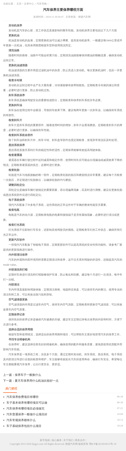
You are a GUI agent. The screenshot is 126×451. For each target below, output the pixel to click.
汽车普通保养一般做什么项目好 (26, 414)
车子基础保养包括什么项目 (23, 426)
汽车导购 (42, 3)
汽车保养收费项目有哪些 (22, 396)
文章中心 (29, 3)
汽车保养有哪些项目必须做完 (25, 408)
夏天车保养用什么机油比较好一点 (37, 380)
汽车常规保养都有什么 (21, 420)
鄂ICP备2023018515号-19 (102, 443)
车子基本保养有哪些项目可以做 (26, 402)
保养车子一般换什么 (28, 374)
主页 (18, 3)
